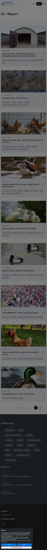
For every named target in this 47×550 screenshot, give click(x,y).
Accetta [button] (24, 544)
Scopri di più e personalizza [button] (16, 547)
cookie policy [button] (9, 536)
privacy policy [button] (5, 533)
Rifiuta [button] (8, 544)
